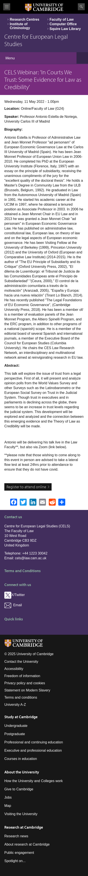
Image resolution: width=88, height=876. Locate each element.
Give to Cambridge (18, 789)
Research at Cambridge (23, 827)
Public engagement (19, 852)
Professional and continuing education (33, 742)
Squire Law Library (65, 29)
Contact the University (21, 661)
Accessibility (13, 669)
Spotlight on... (15, 861)
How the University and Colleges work (33, 781)
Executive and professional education (33, 750)
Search (81, 6)
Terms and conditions (20, 697)
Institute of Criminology (20, 26)
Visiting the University (20, 814)
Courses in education (20, 759)
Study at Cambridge (20, 716)
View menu (6, 6)
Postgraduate (14, 734)
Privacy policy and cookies (24, 683)
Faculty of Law (62, 19)
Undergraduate (16, 726)
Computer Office (63, 24)
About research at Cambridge (27, 844)
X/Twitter (14, 595)
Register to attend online (26, 486)
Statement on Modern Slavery (27, 690)
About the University (21, 771)
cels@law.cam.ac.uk (30, 558)
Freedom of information (22, 676)
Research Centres (24, 19)
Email (13, 605)
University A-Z (15, 704)
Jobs (8, 797)
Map (7, 806)
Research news (16, 836)
